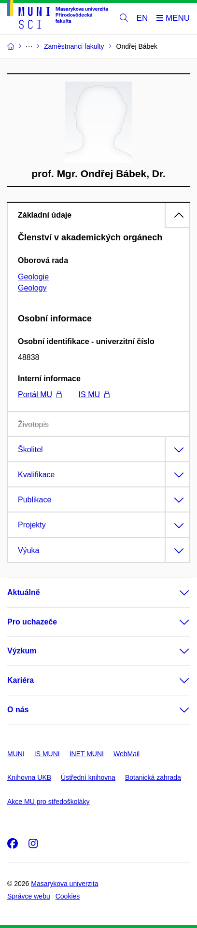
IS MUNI (47, 754)
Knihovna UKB (29, 777)
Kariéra (20, 680)
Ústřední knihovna (88, 777)
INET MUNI (87, 754)
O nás (17, 710)
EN (142, 18)
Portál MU (40, 394)
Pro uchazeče (32, 622)
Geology (32, 288)
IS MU (94, 394)
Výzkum (21, 651)
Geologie (33, 277)
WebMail (126, 754)
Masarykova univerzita (64, 883)
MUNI (16, 754)
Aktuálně (23, 592)
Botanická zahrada (153, 777)
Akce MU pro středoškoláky (48, 801)
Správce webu (28, 896)
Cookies (68, 896)
